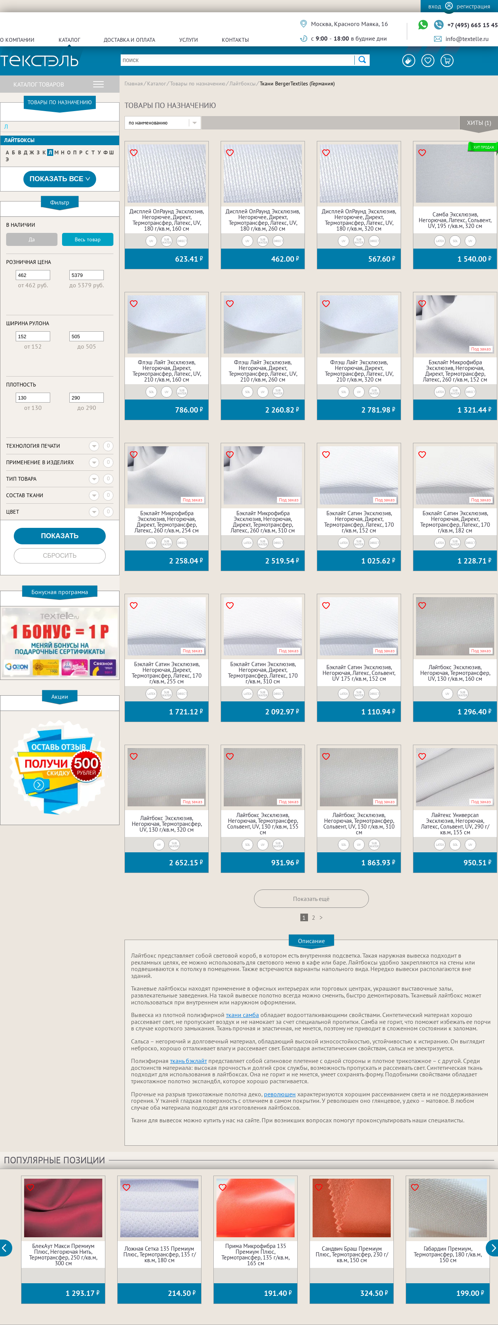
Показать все (59, 179)
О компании (17, 39)
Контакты (235, 39)
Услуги (188, 39)
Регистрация (473, 6)
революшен (280, 1094)
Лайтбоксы (19, 140)
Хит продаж (483, 147)
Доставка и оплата (129, 39)
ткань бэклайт (188, 1061)
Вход (434, 6)
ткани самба (242, 1015)
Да (32, 239)
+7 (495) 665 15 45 (472, 25)
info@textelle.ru (467, 39)
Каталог (69, 39)
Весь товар (88, 239)
